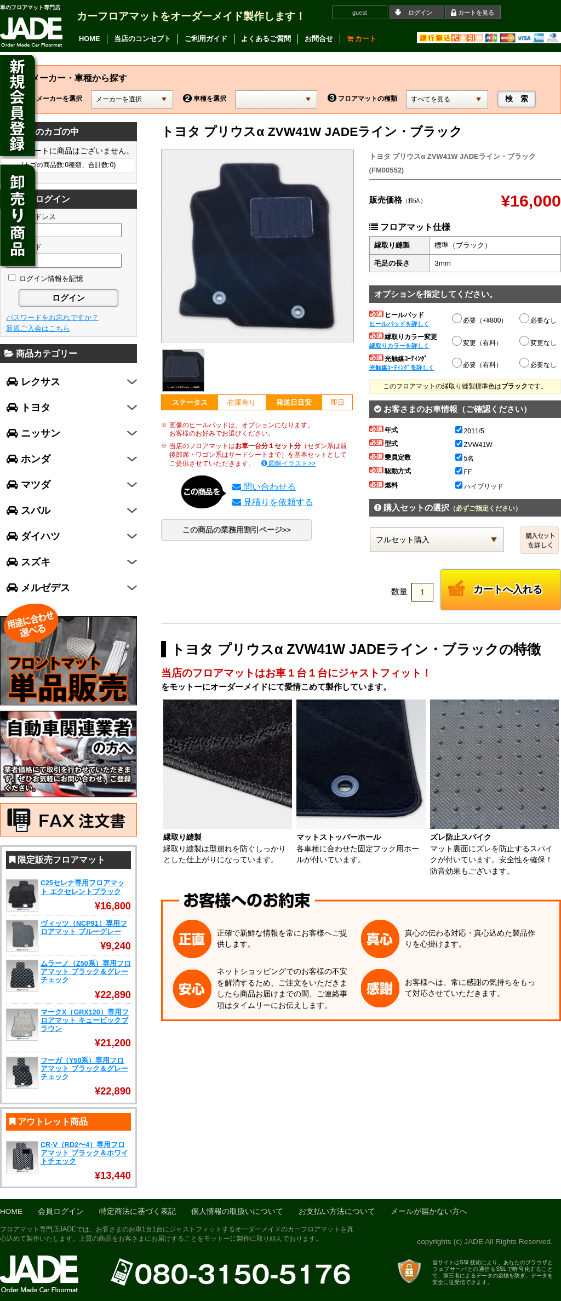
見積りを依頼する (272, 502)
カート (362, 39)
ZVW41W (474, 445)
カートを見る (476, 12)
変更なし (538, 343)
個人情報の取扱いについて (237, 1211)
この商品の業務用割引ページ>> (236, 530)
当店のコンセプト (142, 39)
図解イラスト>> (288, 463)
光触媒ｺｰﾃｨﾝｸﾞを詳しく (401, 367)
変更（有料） (477, 341)
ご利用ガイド (206, 39)
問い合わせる (264, 486)
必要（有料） (477, 363)
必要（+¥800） (480, 318)
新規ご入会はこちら (38, 328)
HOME (89, 39)
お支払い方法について (337, 1211)
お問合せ (319, 39)
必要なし (538, 320)
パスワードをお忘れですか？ (52, 317)
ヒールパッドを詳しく (399, 323)
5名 (464, 458)
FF (463, 472)
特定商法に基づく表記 (137, 1211)
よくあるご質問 (266, 39)
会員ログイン (61, 1211)
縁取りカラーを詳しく (399, 345)
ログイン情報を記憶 (45, 278)
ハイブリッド (479, 486)
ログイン (420, 12)
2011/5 (469, 431)
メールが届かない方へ (429, 1211)
